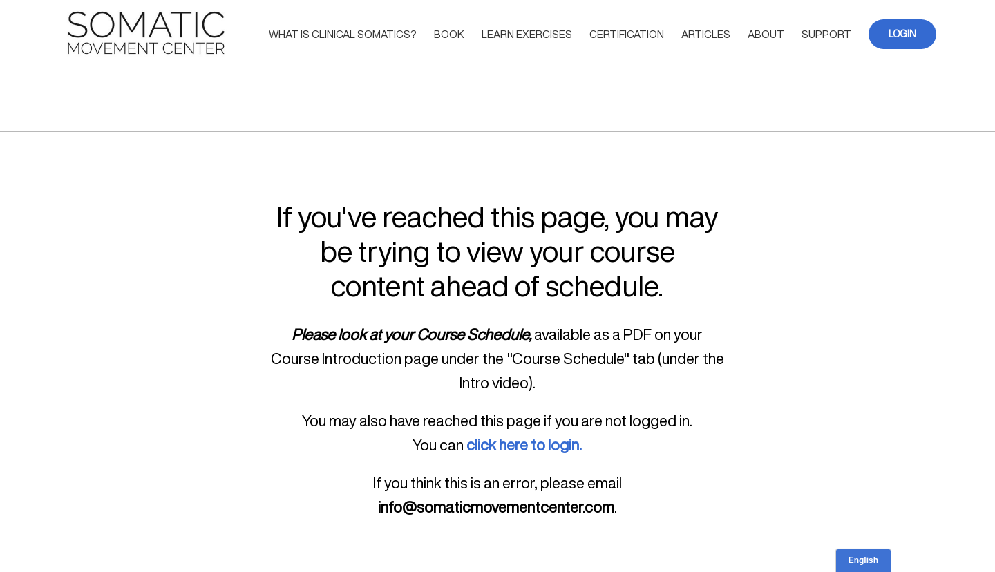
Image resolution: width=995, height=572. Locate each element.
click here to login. (524, 444)
